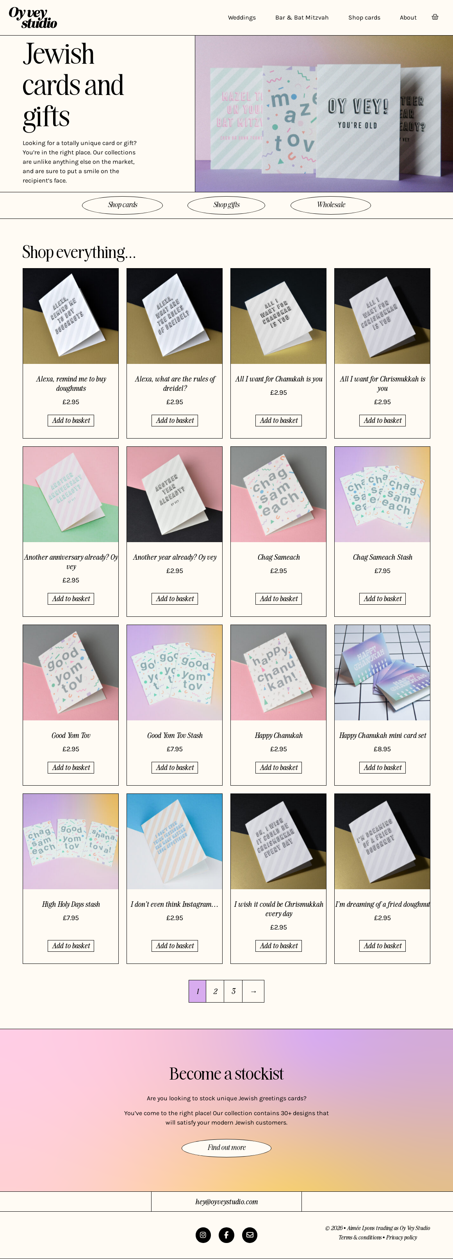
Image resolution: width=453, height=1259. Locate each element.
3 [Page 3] (233, 991)
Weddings (242, 17)
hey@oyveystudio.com (226, 1201)
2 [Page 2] (215, 991)
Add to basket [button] (71, 419)
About (408, 17)
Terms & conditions (360, 1237)
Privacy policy (401, 1237)
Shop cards (364, 17)
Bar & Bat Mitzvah (302, 17)
